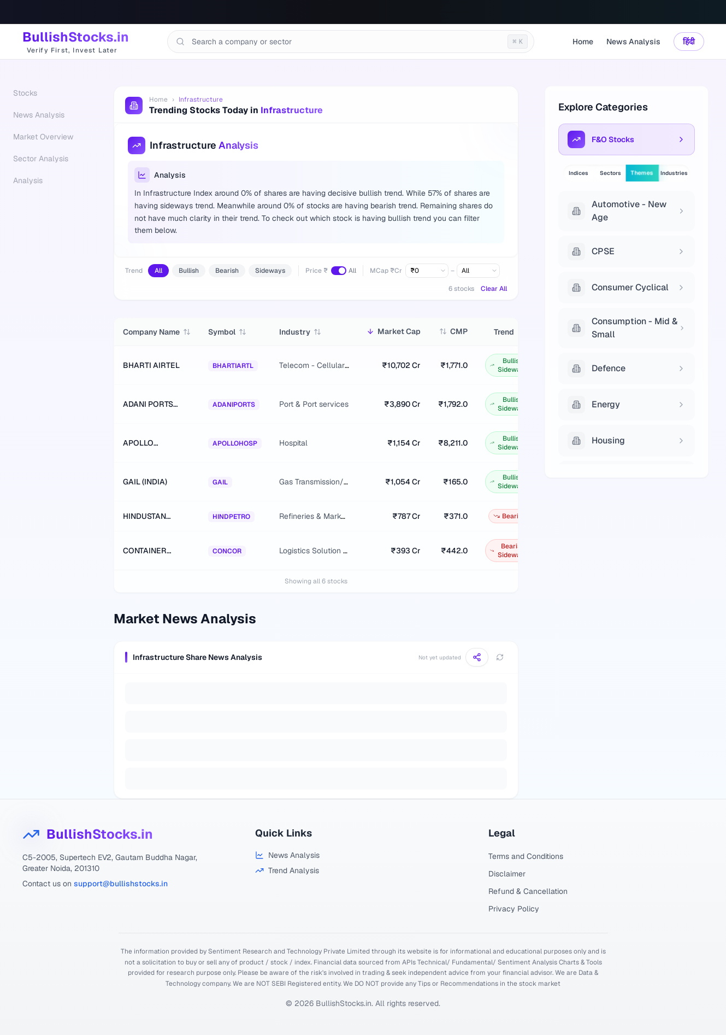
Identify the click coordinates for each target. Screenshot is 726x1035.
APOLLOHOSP (235, 443)
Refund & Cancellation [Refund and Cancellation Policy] (528, 891)
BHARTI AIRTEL (151, 365)
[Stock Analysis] (287, 855)
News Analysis (633, 41)
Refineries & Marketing (318, 516)
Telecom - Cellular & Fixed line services (348, 365)
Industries (674, 173)
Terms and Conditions (525, 856)
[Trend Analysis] (287, 870)
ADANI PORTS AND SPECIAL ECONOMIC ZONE (155, 404)
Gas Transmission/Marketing (329, 482)
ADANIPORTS (234, 404)
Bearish (227, 270)
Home (582, 41)
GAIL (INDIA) (145, 482)
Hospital (293, 443)
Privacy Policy (513, 909)
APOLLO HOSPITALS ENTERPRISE (146, 443)
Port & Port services (314, 404)
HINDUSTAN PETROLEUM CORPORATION (151, 516)
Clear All (494, 288)
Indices (578, 173)
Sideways (270, 270)
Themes (642, 173)
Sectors (610, 173)
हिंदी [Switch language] (689, 41)
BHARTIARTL (233, 365)
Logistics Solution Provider (325, 550)
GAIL (220, 482)
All (158, 270)
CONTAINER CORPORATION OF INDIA (151, 551)
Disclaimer (507, 874)
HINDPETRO (231, 516)
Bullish (189, 270)
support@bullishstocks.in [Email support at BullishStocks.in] (121, 883)
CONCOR (227, 551)
